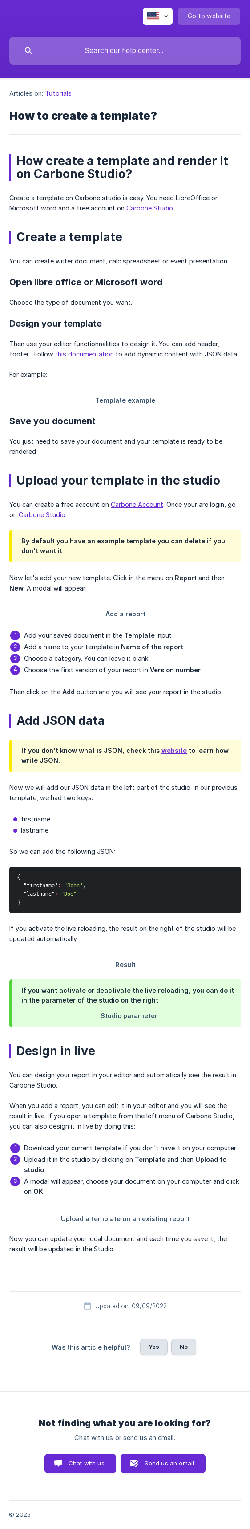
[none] (158, 16)
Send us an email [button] (169, 1463)
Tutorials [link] (58, 93)
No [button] (184, 1346)
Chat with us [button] (87, 1463)
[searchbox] (125, 51)
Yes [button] (154, 1346)
